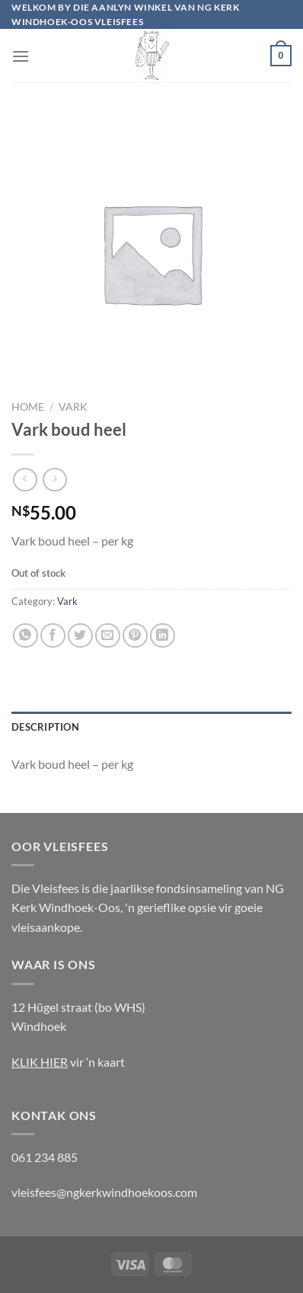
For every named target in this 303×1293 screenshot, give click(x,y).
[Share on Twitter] (80, 635)
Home (27, 407)
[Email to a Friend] (107, 635)
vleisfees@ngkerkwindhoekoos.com (104, 1192)
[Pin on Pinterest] (135, 635)
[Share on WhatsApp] (25, 635)
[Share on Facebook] (52, 635)
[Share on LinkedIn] (162, 635)
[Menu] (20, 56)
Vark (73, 407)
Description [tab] (45, 727)
